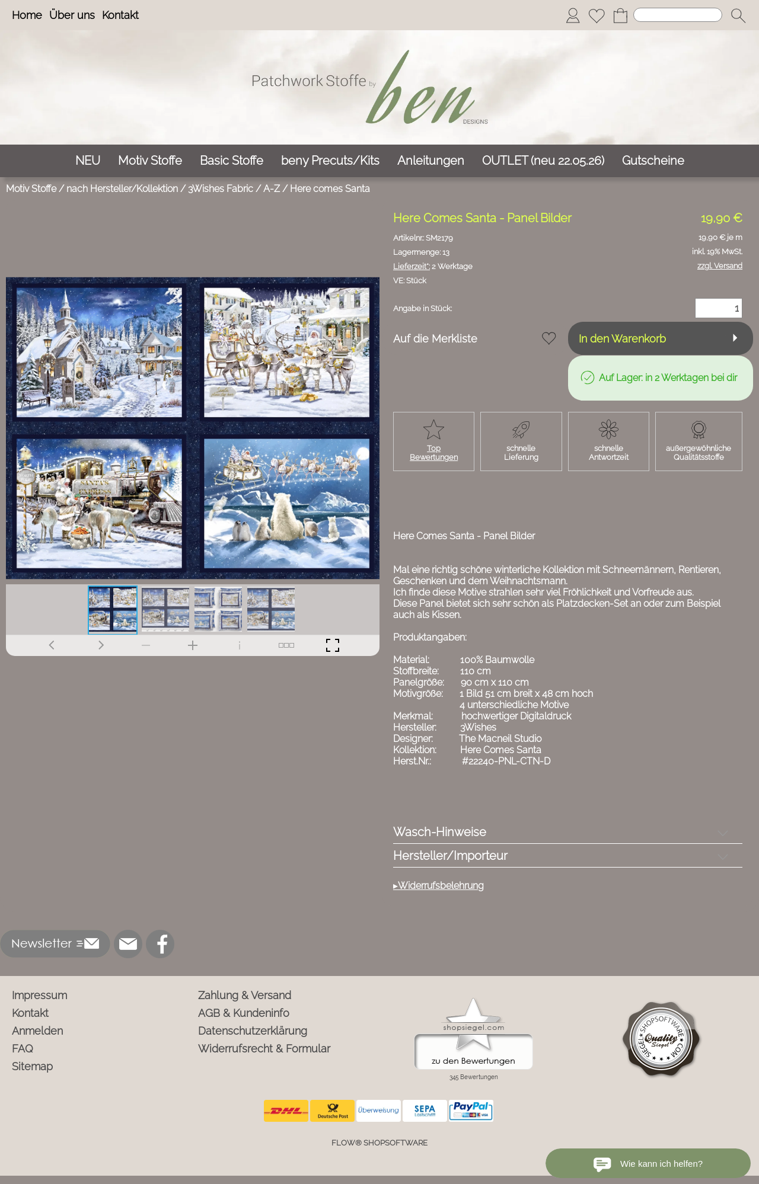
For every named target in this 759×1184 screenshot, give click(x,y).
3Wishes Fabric (220, 188)
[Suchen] (677, 15)
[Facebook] (160, 944)
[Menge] (718, 308)
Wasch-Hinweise (439, 832)
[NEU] (87, 161)
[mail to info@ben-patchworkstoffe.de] (128, 944)
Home (27, 15)
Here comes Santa (330, 188)
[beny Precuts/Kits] (330, 161)
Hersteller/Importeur (450, 856)
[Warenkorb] (620, 15)
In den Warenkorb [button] (622, 338)
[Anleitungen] (430, 161)
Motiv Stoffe (31, 188)
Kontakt (120, 15)
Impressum (39, 995)
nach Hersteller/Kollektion (122, 188)
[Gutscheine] (653, 161)
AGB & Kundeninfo (243, 1013)
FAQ (22, 1048)
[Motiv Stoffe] (150, 161)
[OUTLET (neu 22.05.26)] (543, 161)
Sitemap (32, 1066)
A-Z (271, 188)
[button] (738, 15)
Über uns (72, 15)
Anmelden (37, 1031)
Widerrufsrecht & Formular (264, 1048)
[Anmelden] (573, 15)
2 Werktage (433, 266)
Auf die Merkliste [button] (435, 338)
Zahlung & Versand (244, 995)
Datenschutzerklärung (252, 1031)
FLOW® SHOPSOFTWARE (379, 1142)
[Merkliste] (596, 15)
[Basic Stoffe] (231, 161)
